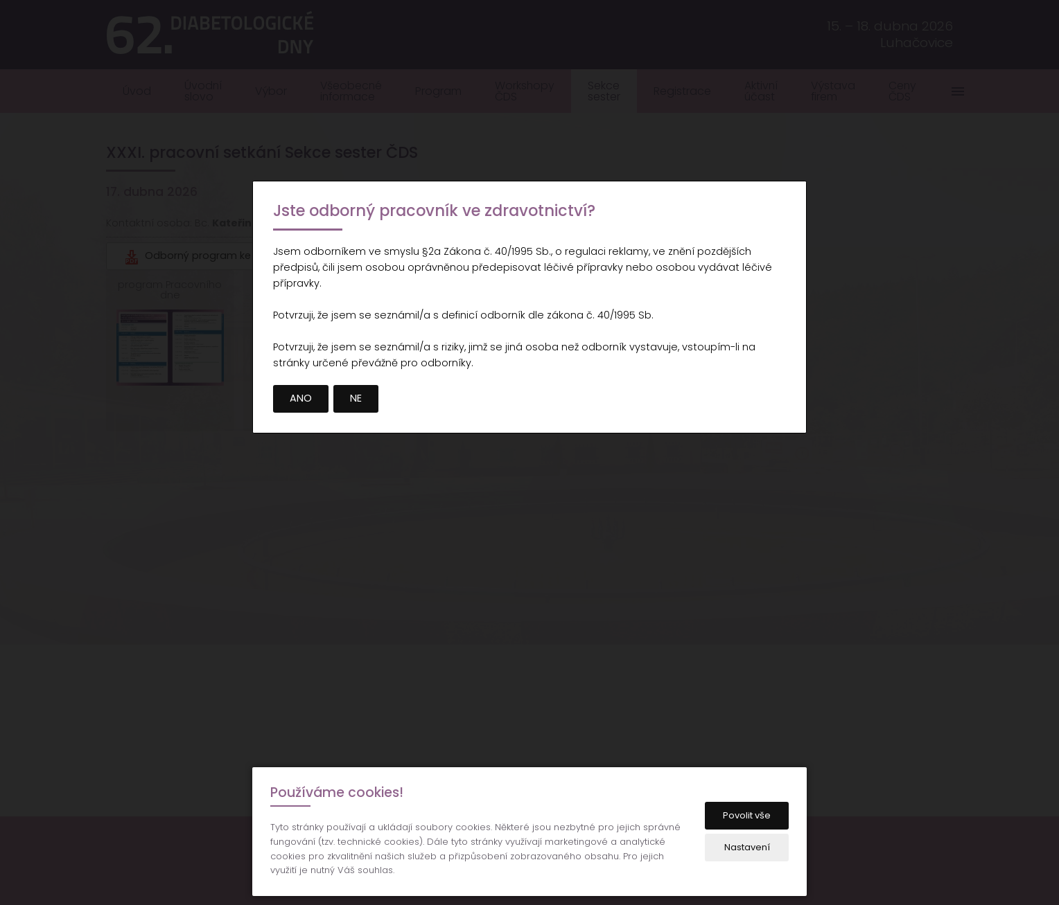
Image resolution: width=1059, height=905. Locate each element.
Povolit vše (747, 815)
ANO (301, 398)
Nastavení (747, 847)
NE (356, 398)
